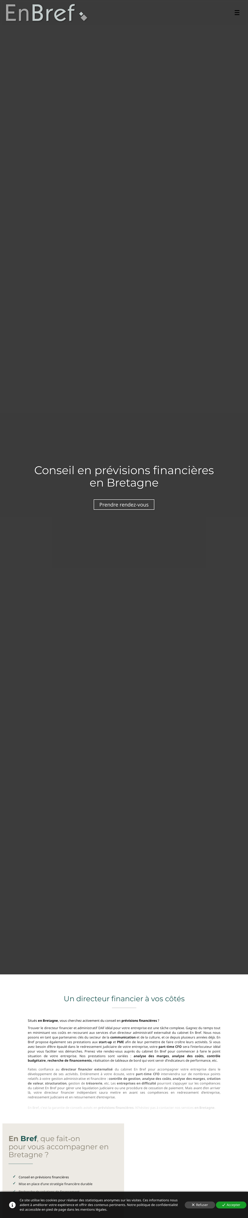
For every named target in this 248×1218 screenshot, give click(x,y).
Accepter (231, 1205)
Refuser (200, 1205)
